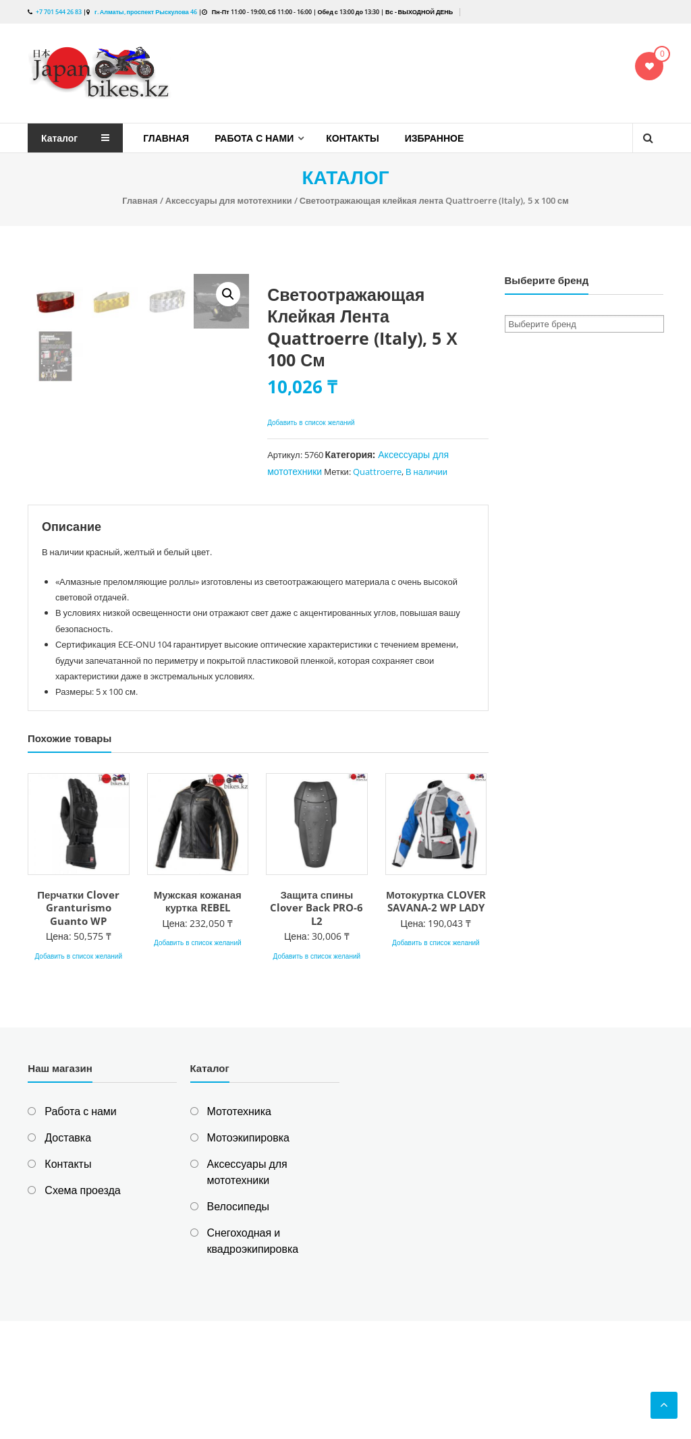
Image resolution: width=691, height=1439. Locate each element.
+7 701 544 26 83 (59, 11)
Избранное (434, 138)
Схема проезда (82, 1308)
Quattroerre (377, 471)
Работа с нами (254, 138)
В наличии (426, 471)
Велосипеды (238, 1324)
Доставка (68, 1255)
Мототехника (239, 1229)
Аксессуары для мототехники (228, 200)
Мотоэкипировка (248, 1255)
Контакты (352, 138)
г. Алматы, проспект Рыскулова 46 (145, 11)
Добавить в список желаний (312, 422)
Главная (166, 138)
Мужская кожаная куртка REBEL (198, 1019)
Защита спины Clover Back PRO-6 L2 (316, 1026)
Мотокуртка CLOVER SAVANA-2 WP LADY (435, 1019)
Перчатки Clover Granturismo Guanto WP (78, 1026)
